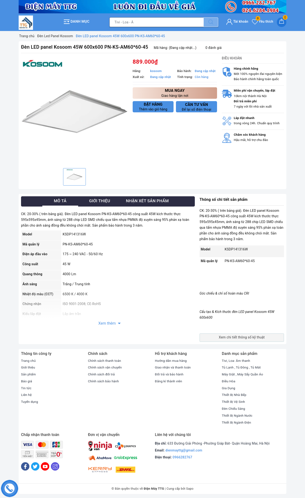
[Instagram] (55, 466)
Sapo (190, 488)
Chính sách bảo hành (104, 380)
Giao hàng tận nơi (175, 92)
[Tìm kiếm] (210, 21)
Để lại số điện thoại (196, 106)
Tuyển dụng (30, 401)
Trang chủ (28, 360)
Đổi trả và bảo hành (170, 373)
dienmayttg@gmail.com (183, 449)
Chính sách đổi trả (102, 373)
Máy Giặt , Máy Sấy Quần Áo (243, 373)
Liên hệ (26, 394)
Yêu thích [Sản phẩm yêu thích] (262, 21)
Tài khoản (237, 21)
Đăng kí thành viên (169, 380)
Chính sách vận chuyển (105, 366)
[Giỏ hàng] (281, 21)
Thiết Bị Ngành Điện (237, 421)
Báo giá (27, 380)
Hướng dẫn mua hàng (171, 360)
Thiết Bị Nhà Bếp (234, 394)
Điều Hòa (229, 380)
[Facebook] (25, 466)
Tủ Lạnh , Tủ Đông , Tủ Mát (242, 366)
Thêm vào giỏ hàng (153, 105)
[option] (74, 110)
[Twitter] (35, 466)
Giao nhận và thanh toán (173, 366)
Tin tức (26, 387)
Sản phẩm (29, 373)
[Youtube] (45, 466)
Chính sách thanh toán (105, 360)
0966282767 (182, 456)
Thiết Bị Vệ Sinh (234, 401)
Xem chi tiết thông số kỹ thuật (242, 336)
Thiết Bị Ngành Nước (238, 414)
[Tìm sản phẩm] (156, 21)
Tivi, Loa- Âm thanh (236, 360)
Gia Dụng (229, 387)
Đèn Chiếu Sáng (234, 408)
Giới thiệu (28, 366)
